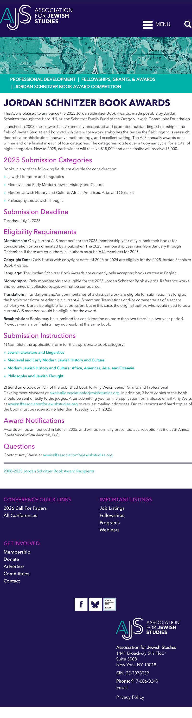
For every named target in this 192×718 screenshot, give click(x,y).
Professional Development (43, 79)
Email (122, 687)
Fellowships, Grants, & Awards (118, 79)
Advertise (14, 566)
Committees (16, 573)
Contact (12, 581)
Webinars (109, 530)
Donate (11, 559)
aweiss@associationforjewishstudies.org (84, 392)
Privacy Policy (130, 697)
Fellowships (112, 515)
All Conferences (20, 515)
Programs (110, 522)
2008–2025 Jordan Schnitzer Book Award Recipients (49, 471)
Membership (17, 552)
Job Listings (112, 508)
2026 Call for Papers (25, 508)
